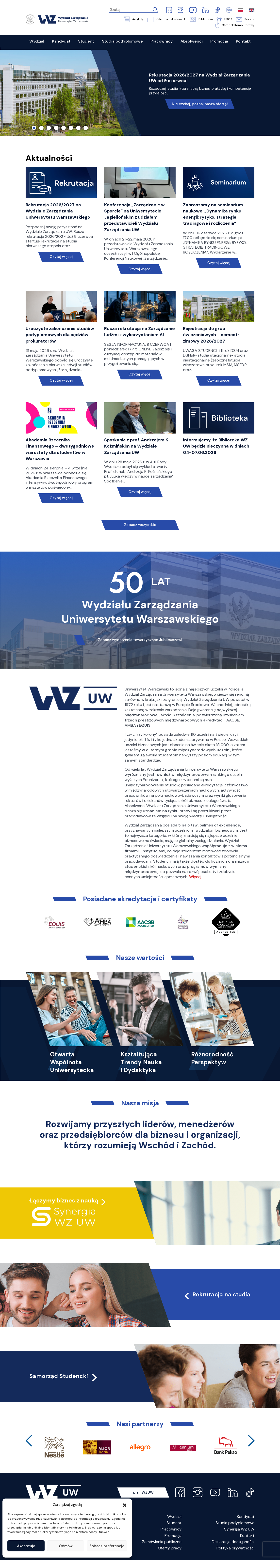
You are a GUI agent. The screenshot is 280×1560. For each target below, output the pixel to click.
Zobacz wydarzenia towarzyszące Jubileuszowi (140, 639)
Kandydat (245, 1516)
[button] (124, 1504)
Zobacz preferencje (106, 1546)
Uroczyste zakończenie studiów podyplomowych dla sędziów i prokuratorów (60, 335)
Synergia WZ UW (239, 1529)
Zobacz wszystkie (140, 524)
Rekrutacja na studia (216, 1294)
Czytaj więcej (61, 257)
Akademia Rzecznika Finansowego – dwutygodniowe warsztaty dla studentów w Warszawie (60, 449)
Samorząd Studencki (64, 1376)
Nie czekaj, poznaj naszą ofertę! (200, 104)
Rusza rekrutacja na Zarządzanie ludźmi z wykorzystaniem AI (139, 332)
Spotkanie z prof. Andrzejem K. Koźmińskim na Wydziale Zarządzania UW (136, 446)
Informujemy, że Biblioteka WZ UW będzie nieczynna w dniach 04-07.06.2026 (216, 446)
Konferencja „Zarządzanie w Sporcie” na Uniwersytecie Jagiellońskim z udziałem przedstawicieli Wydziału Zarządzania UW (134, 217)
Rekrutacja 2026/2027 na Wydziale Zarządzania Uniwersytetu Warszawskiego (58, 211)
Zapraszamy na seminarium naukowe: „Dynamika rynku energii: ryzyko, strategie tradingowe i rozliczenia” (213, 214)
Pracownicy (171, 1529)
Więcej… (196, 876)
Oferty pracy (169, 1548)
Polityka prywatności (235, 1548)
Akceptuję (26, 1546)
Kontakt (247, 1535)
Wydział (174, 1516)
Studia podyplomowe (234, 1522)
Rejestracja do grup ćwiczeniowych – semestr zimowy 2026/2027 (211, 335)
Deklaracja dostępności (233, 1541)
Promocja (173, 1535)
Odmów (66, 1546)
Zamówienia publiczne (161, 1541)
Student (173, 1522)
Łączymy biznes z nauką (63, 1200)
